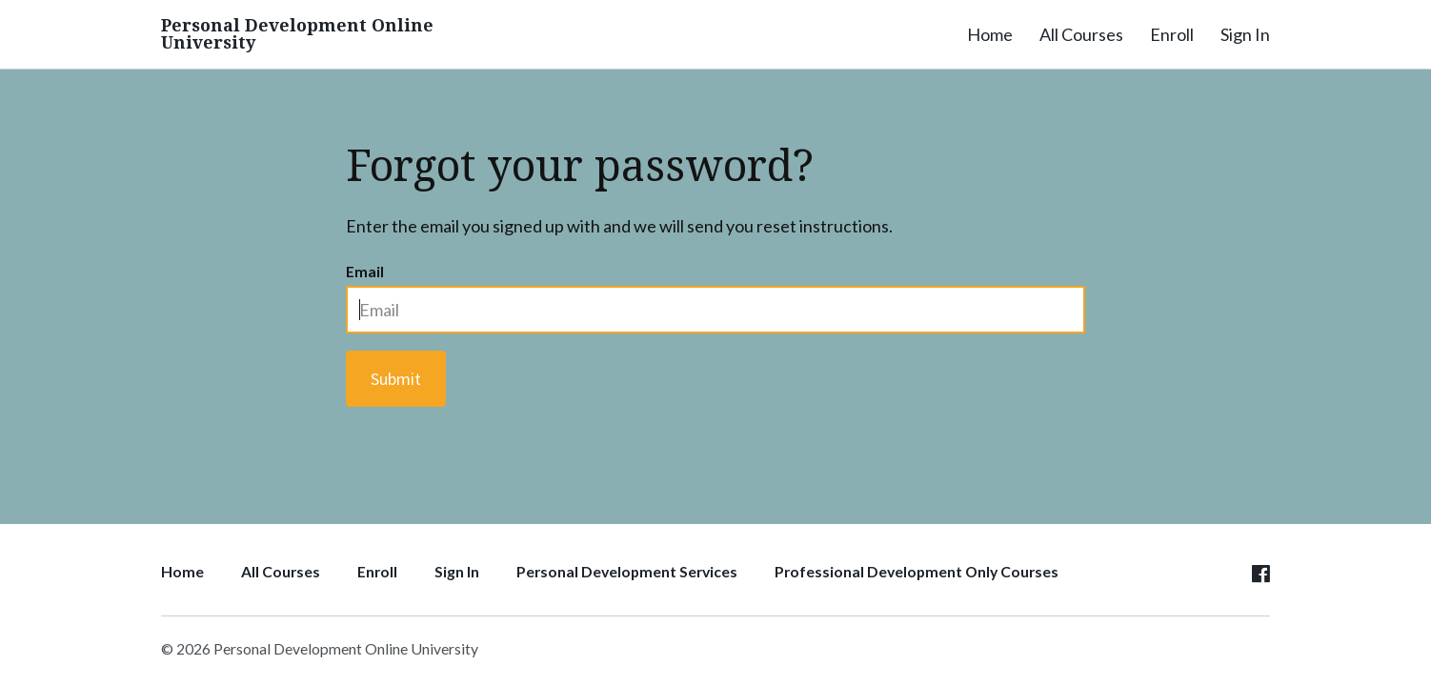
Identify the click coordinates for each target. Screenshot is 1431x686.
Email (365, 271)
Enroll (1172, 34)
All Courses (1081, 34)
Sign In (1245, 34)
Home (990, 34)
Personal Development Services (626, 571)
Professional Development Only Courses (916, 571)
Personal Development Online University (297, 34)
